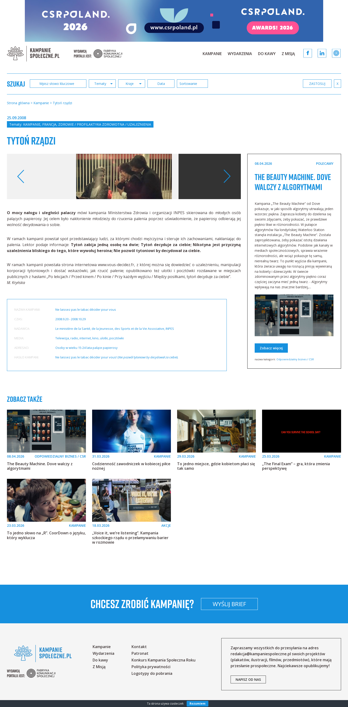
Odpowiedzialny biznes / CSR (295, 369)
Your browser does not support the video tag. (229, 191)
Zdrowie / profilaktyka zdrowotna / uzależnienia (104, 124)
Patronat (140, 653)
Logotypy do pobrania (152, 673)
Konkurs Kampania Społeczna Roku (163, 660)
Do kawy (267, 53)
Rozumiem (198, 704)
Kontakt (139, 646)
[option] (124, 176)
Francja (49, 124)
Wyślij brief (261, 604)
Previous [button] (21, 176)
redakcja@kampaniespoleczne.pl (261, 653)
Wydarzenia (240, 53)
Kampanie (212, 53)
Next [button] (227, 176)
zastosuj (317, 83)
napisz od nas (248, 679)
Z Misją (288, 53)
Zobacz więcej (271, 358)
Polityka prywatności (151, 666)
